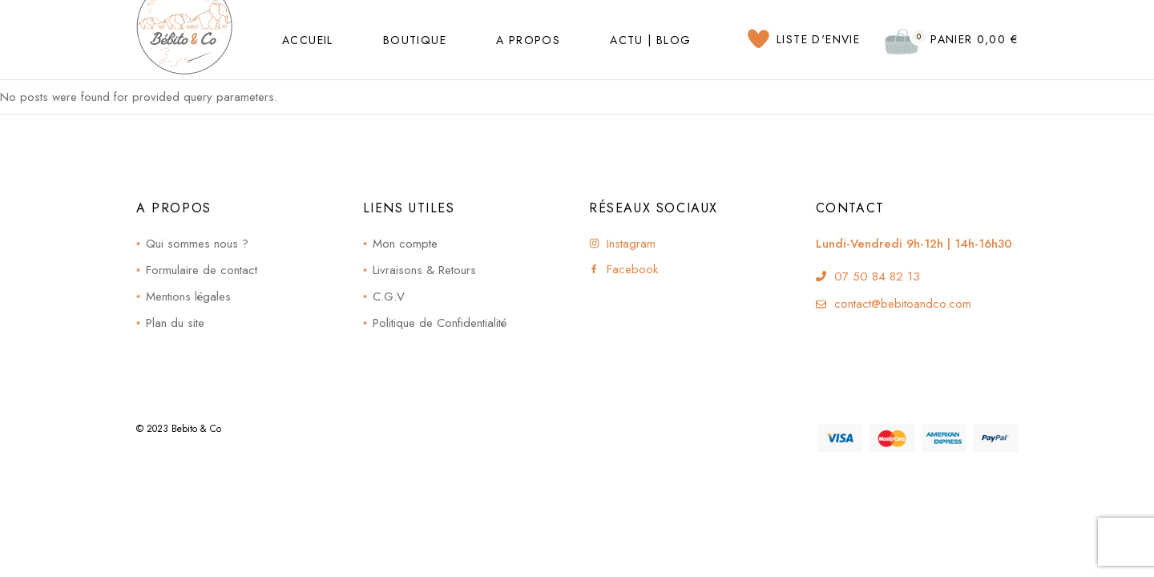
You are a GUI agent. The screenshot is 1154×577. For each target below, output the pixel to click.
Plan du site (175, 323)
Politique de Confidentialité (439, 323)
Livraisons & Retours (424, 270)
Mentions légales (188, 296)
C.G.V (389, 296)
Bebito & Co (196, 429)
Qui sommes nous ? (197, 243)
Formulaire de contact (201, 270)
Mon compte (405, 243)
